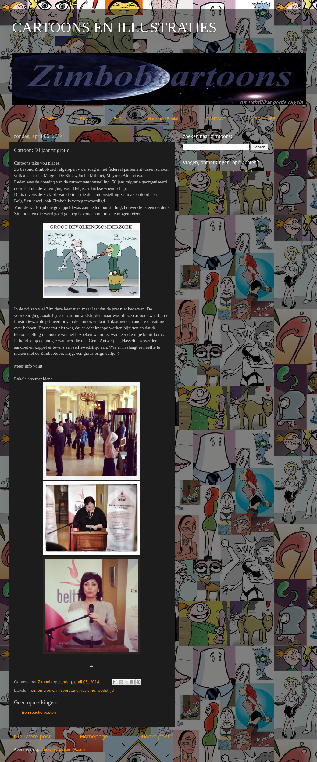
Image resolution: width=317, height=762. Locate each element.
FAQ (130, 118)
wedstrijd (106, 690)
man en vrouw (41, 690)
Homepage (94, 736)
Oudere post (153, 736)
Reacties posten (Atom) (63, 749)
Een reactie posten (39, 712)
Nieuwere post (32, 736)
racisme (88, 690)
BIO (96, 118)
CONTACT (228, 118)
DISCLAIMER (263, 118)
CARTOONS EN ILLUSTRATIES (114, 27)
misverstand (67, 690)
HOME (60, 118)
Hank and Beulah (176, 118)
